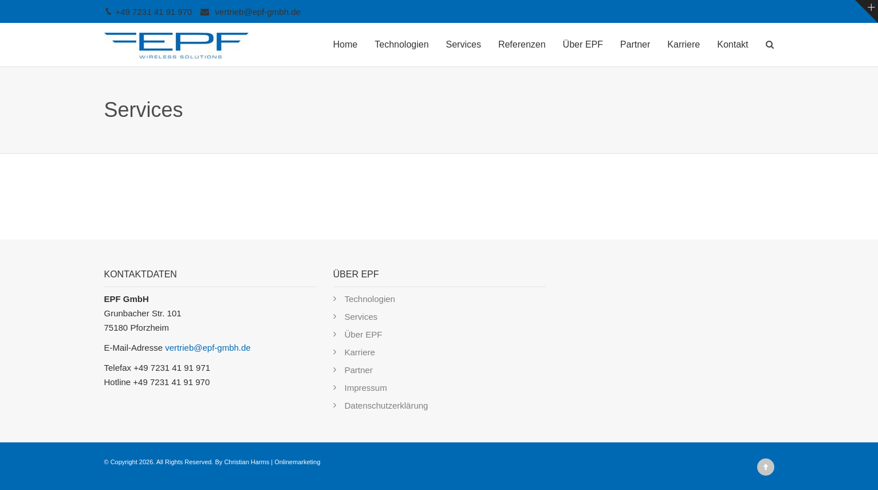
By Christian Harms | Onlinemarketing (267, 461)
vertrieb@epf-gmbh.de (257, 12)
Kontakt (732, 44)
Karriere (683, 44)
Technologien (401, 44)
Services (463, 44)
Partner (635, 44)
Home (345, 44)
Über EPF (583, 44)
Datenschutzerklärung (386, 405)
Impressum (366, 388)
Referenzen (522, 44)
